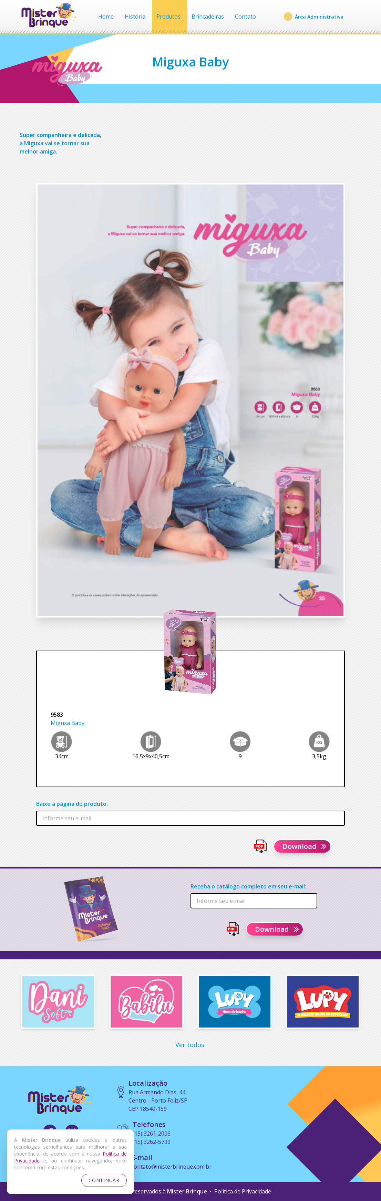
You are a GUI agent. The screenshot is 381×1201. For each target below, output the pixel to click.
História (135, 16)
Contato (245, 16)
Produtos (168, 16)
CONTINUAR (104, 1180)
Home (106, 16)
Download (305, 846)
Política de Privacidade (242, 1191)
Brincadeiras (208, 16)
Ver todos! (190, 1045)
